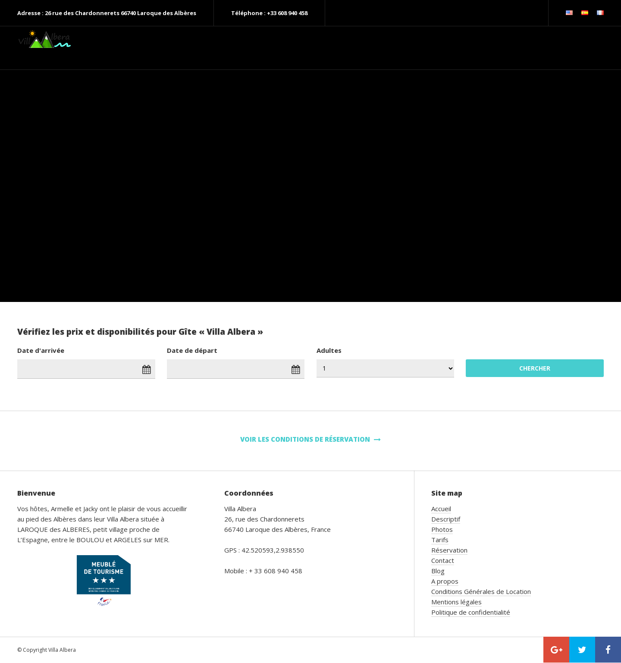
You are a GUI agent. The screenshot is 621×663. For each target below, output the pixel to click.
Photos (442, 529)
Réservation (449, 550)
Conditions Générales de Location (481, 591)
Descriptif (445, 519)
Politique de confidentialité (470, 612)
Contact (442, 560)
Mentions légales (456, 601)
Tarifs (439, 539)
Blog (438, 570)
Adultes (329, 350)
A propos (444, 581)
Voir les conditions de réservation (310, 439)
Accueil (441, 508)
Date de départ (192, 350)
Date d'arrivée (40, 350)
